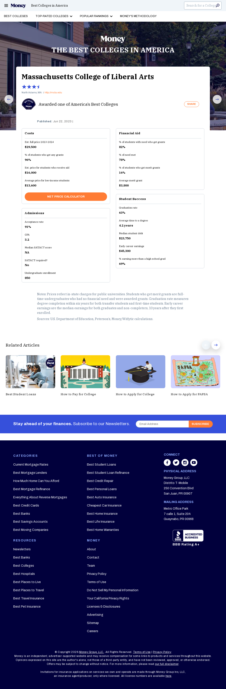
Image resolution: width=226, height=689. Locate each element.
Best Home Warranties (103, 530)
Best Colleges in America (49, 6)
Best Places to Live (27, 582)
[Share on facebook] (168, 465)
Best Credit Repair (100, 481)
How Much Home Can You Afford (36, 481)
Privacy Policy (96, 574)
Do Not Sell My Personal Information (112, 590)
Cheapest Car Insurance (104, 505)
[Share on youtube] (193, 465)
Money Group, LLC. (91, 652)
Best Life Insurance (101, 521)
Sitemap (93, 623)
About (91, 549)
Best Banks (21, 513)
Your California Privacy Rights (108, 598)
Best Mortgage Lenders (30, 472)
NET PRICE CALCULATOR (66, 196)
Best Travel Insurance (28, 598)
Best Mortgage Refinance (31, 489)
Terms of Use (96, 582)
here (168, 675)
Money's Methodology (138, 16)
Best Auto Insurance (102, 497)
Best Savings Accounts (30, 521)
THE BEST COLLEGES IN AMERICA (113, 49)
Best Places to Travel (28, 590)
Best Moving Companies (30, 530)
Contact (93, 557)
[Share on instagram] (185, 465)
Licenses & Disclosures (103, 606)
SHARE (191, 104)
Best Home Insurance (102, 513)
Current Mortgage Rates (30, 464)
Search (218, 6)
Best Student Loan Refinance (108, 472)
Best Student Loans (101, 464)
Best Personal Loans (102, 489)
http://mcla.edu (53, 92)
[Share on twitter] (177, 465)
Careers (92, 631)
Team (91, 565)
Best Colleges (16, 16)
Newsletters (22, 549)
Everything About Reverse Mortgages (40, 497)
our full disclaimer (167, 664)
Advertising (95, 614)
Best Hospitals (24, 574)
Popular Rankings (94, 16)
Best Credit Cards (26, 505)
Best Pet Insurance (27, 606)
